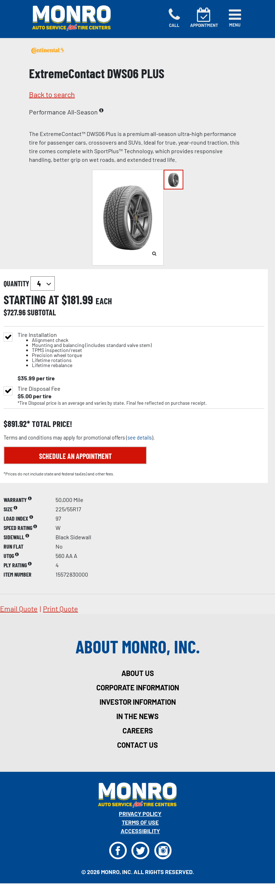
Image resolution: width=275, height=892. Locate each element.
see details (139, 438)
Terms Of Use (140, 822)
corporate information (137, 687)
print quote (60, 608)
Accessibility (140, 830)
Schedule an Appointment (75, 456)
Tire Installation (85, 350)
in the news (137, 716)
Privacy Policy (140, 813)
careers (137, 730)
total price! (51, 424)
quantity (29, 283)
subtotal (41, 312)
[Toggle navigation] (234, 18)
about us (137, 673)
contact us (137, 745)
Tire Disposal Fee (39, 388)
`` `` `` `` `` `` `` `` (42, 283)
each (104, 301)
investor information (138, 702)
